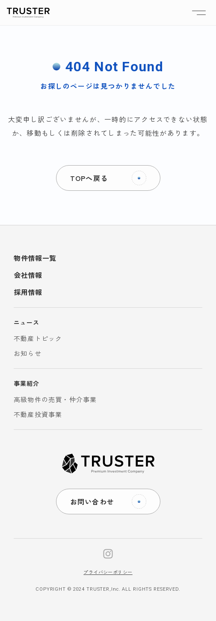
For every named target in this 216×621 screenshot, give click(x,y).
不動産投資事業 (38, 414)
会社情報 (28, 275)
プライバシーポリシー (107, 572)
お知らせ (27, 353)
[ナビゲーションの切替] (199, 13)
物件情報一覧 (35, 258)
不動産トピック (38, 338)
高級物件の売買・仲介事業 (55, 399)
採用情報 (28, 292)
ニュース (26, 322)
